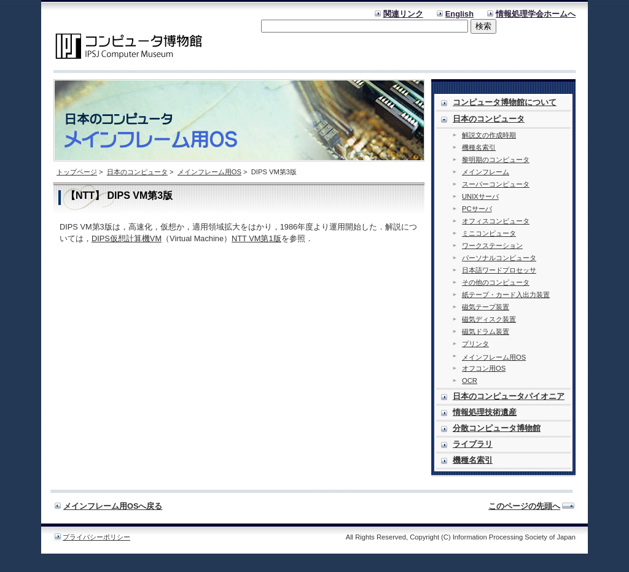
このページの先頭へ (524, 506)
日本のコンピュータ (137, 172)
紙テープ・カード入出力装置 (506, 294)
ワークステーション (492, 245)
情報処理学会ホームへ (536, 13)
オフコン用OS (484, 368)
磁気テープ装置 (485, 307)
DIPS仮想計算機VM (127, 238)
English (459, 13)
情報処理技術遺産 (485, 412)
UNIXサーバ (480, 196)
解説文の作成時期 (489, 135)
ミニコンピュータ (489, 233)
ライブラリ (473, 444)
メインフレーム (485, 172)
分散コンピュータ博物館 (497, 428)
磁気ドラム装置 (485, 331)
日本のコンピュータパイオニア (509, 396)
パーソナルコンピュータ (499, 257)
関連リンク (403, 13)
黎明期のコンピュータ (495, 159)
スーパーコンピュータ (495, 184)
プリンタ (475, 343)
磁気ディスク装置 (489, 319)
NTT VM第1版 (256, 238)
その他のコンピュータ (495, 282)
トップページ (77, 172)
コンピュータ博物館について (505, 102)
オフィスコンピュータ (495, 221)
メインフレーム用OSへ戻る (113, 506)
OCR (469, 380)
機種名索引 (479, 147)
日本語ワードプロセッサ (499, 270)
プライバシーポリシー (96, 537)
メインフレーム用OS (209, 172)
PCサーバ (477, 208)
